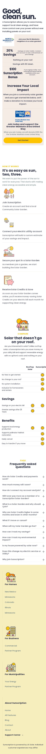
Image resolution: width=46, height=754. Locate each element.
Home (8, 710)
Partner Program (13, 650)
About (8, 730)
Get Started (23, 140)
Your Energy (10, 681)
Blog (7, 720)
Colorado (9, 602)
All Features (10, 715)
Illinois (8, 607)
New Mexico (10, 591)
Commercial (11, 645)
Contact (9, 725)
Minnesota (10, 597)
